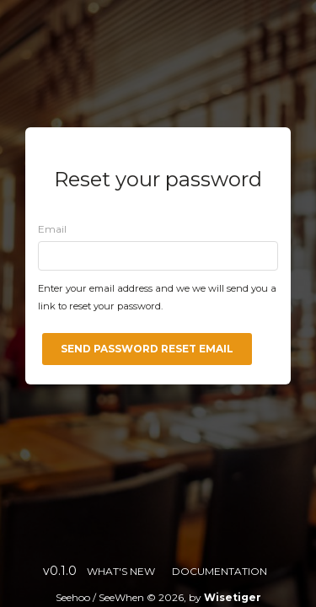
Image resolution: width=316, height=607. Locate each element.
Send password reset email (147, 348)
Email (52, 229)
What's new (121, 571)
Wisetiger (232, 597)
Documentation (219, 571)
